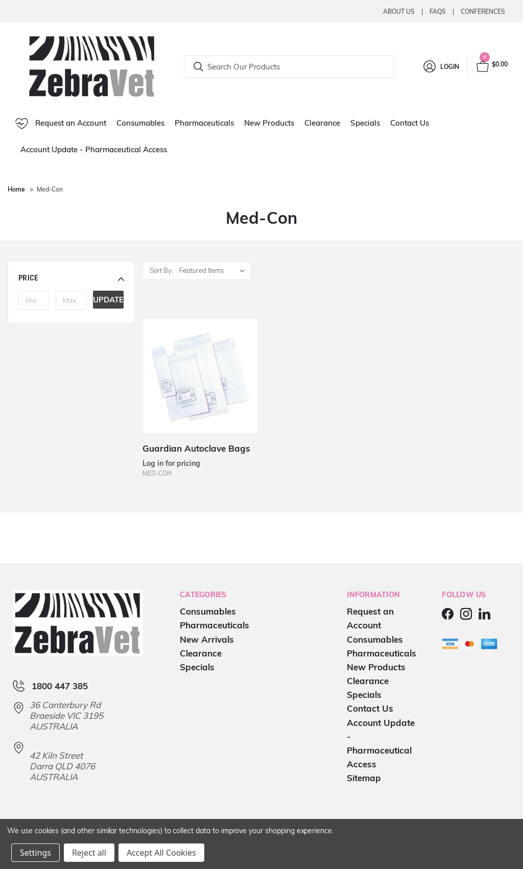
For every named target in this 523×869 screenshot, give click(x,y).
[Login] (440, 66)
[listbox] (214, 270)
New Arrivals (207, 639)
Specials (365, 123)
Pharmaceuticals (204, 123)
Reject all (89, 852)
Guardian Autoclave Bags (196, 448)
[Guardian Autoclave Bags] (200, 376)
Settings (35, 852)
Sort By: (161, 270)
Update (108, 299)
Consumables (140, 123)
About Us (399, 11)
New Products (269, 123)
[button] (71, 278)
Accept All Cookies (161, 852)
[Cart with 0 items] (491, 66)
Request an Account (60, 123)
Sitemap (364, 777)
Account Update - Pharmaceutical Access (93, 149)
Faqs (438, 11)
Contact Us (409, 123)
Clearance (322, 123)
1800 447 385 (60, 685)
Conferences (483, 11)
